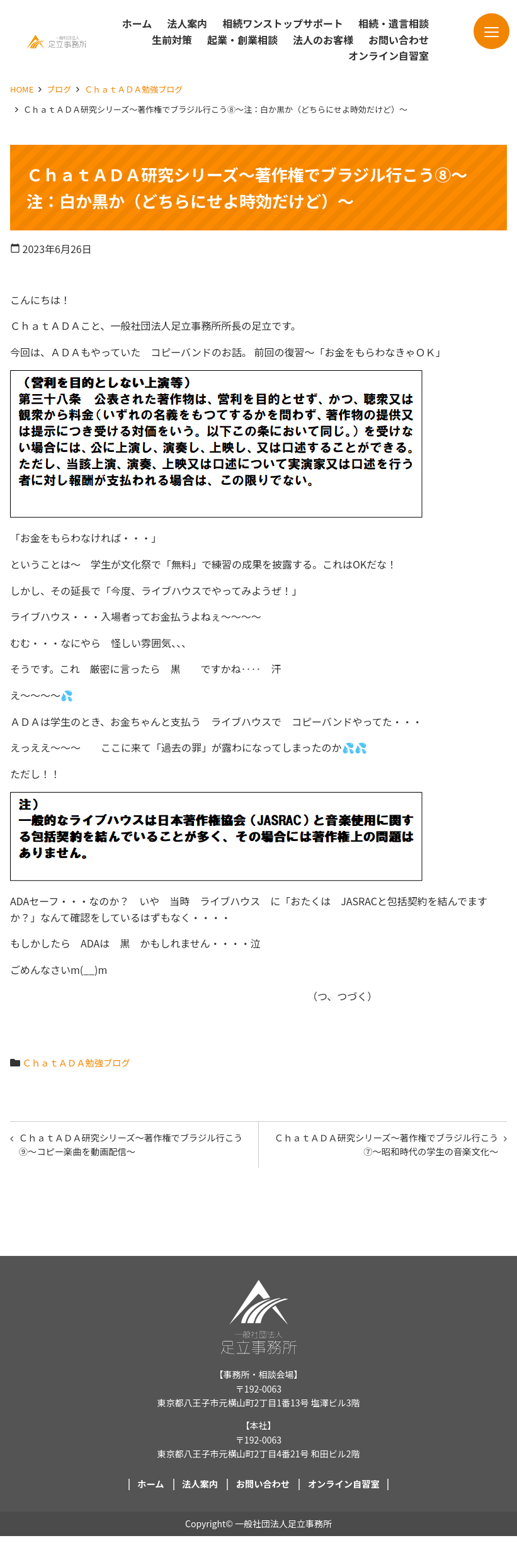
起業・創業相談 (242, 39)
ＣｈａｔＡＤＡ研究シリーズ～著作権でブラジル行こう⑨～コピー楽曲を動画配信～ (130, 1147)
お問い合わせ (398, 39)
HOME (21, 89)
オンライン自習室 (388, 55)
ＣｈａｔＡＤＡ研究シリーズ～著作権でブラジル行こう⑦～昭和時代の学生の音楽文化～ (386, 1147)
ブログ (59, 89)
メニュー (476, 36)
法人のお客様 (323, 39)
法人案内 (187, 23)
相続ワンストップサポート (282, 23)
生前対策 (172, 39)
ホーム (137, 23)
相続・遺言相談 (393, 23)
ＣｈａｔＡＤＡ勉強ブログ (133, 89)
